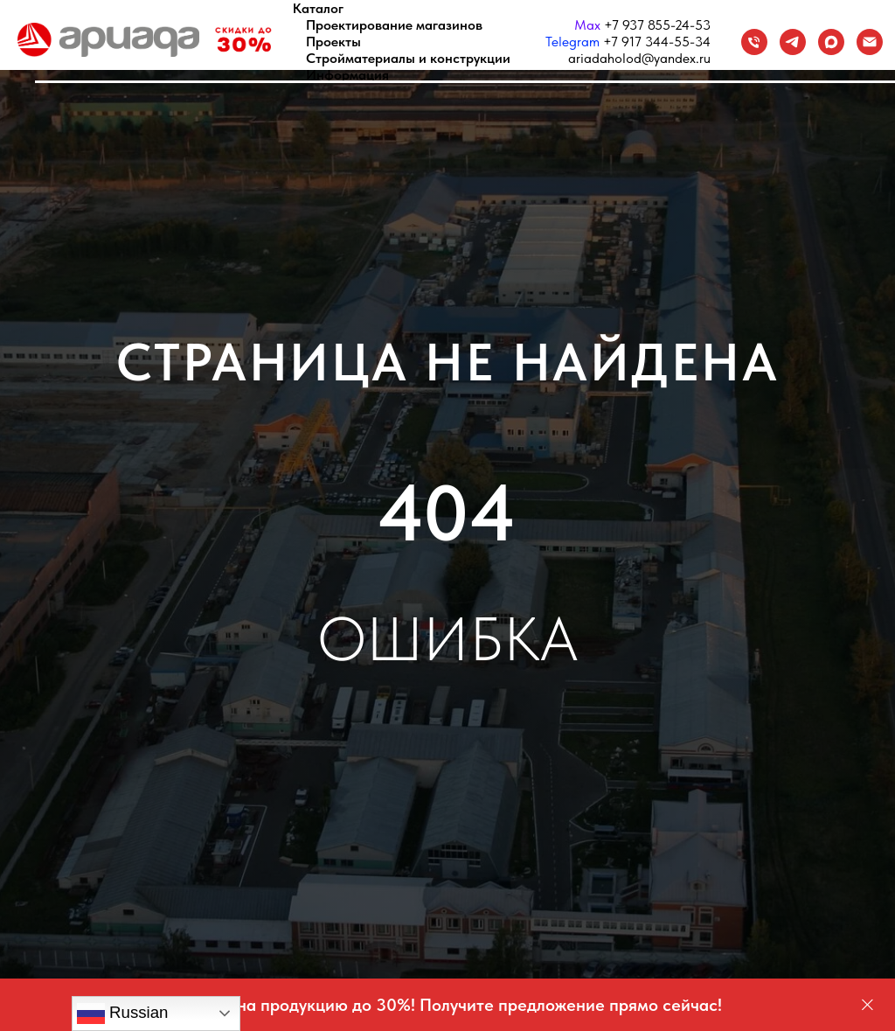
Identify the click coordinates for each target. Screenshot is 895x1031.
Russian (123, 1014)
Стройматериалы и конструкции (408, 58)
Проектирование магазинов (394, 25)
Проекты (333, 41)
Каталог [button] (318, 8)
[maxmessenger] (831, 42)
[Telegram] (793, 42)
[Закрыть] (867, 1005)
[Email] (870, 42)
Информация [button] (347, 74)
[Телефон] (754, 42)
